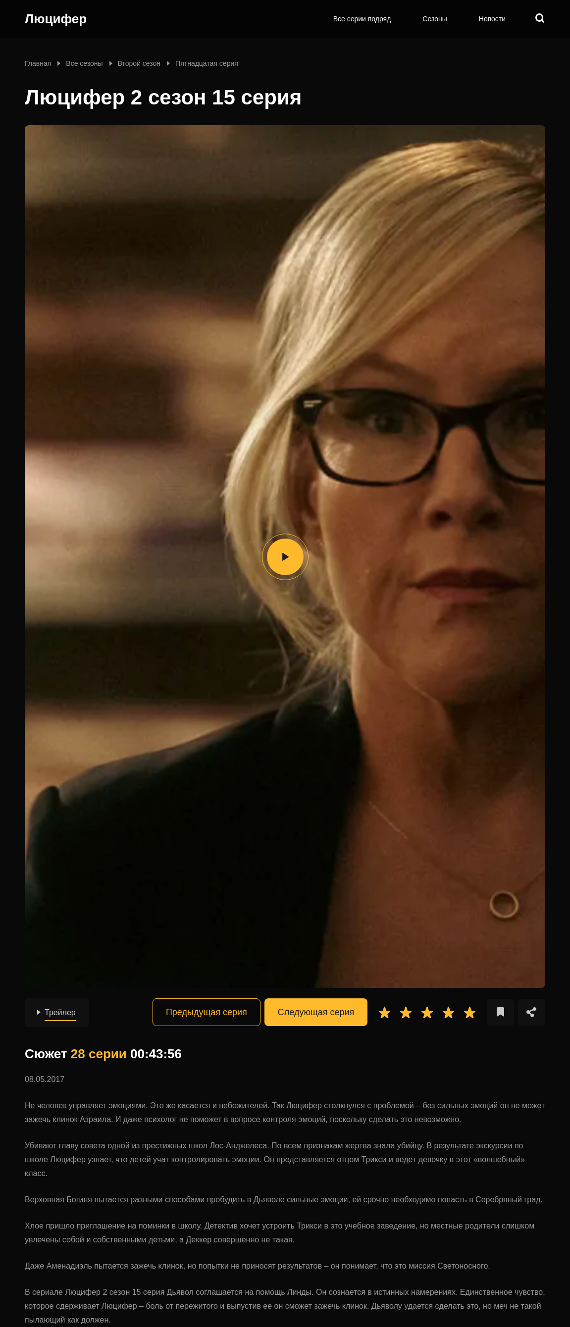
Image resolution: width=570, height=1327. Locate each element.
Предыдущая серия (206, 1012)
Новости (492, 19)
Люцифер (56, 18)
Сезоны (434, 19)
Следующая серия (316, 1012)
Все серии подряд (362, 19)
